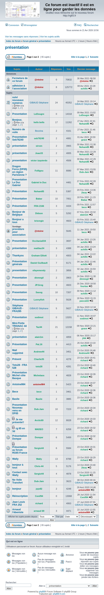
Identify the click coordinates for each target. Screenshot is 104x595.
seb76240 (39, 138)
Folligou (39, 170)
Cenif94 (39, 496)
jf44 (84, 338)
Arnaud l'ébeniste (17, 511)
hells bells (39, 122)
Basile (15, 399)
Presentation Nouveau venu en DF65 (19, 409)
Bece (15, 391)
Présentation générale (19, 263)
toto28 (39, 366)
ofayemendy (39, 270)
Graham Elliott (39, 255)
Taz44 (39, 327)
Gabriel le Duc (39, 182)
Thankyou (18, 255)
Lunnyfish (39, 299)
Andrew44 (39, 351)
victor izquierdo (39, 160)
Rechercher (91, 25)
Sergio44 (39, 448)
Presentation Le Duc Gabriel (19, 182)
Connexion (12, 25)
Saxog (39, 292)
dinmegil (39, 277)
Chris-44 (39, 466)
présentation (45, 41)
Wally (15, 458)
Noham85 (84, 123)
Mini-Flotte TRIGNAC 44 (19, 324)
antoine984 (39, 384)
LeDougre (39, 114)
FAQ (78, 25)
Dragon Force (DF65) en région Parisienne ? (19, 170)
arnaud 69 (39, 511)
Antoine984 (18, 384)
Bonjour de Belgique (18, 213)
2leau (84, 192)
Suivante (94, 57)
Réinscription (20, 496)
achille (84, 88)
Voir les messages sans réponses (21, 36)
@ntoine (39, 79)
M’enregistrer (29, 25)
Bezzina (39, 131)
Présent (16, 359)
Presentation (19, 114)
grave (84, 140)
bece (84, 132)
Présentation (19, 191)
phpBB (42, 592)
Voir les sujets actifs (50, 36)
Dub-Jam (84, 172)
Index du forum (13, 41)
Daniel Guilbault (39, 263)
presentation (19, 160)
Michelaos (39, 375)
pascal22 (84, 301)
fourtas (84, 286)
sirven (39, 146)
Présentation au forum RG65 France (19, 450)
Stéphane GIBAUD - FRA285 (17, 308)
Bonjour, (17, 119)
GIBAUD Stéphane (39, 102)
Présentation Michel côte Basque (19, 375)
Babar (39, 198)
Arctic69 (39, 420)
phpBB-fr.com (59, 594)
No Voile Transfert (17, 481)
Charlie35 (39, 359)
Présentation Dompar (19, 437)
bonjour (16, 488)
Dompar (39, 437)
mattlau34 (39, 248)
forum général (29, 41)
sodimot (39, 317)
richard (84, 360)
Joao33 (39, 153)
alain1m (84, 215)
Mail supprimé (17, 351)
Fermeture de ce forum (20, 79)
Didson (39, 213)
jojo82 (39, 489)
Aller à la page (78, 57)
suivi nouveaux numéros (17, 100)
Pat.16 (39, 344)
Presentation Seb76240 (19, 138)
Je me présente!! (18, 421)
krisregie (39, 221)
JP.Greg (39, 285)
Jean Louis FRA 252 (18, 503)
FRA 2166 (39, 206)
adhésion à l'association (19, 87)
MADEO (39, 429)
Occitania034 (39, 241)
